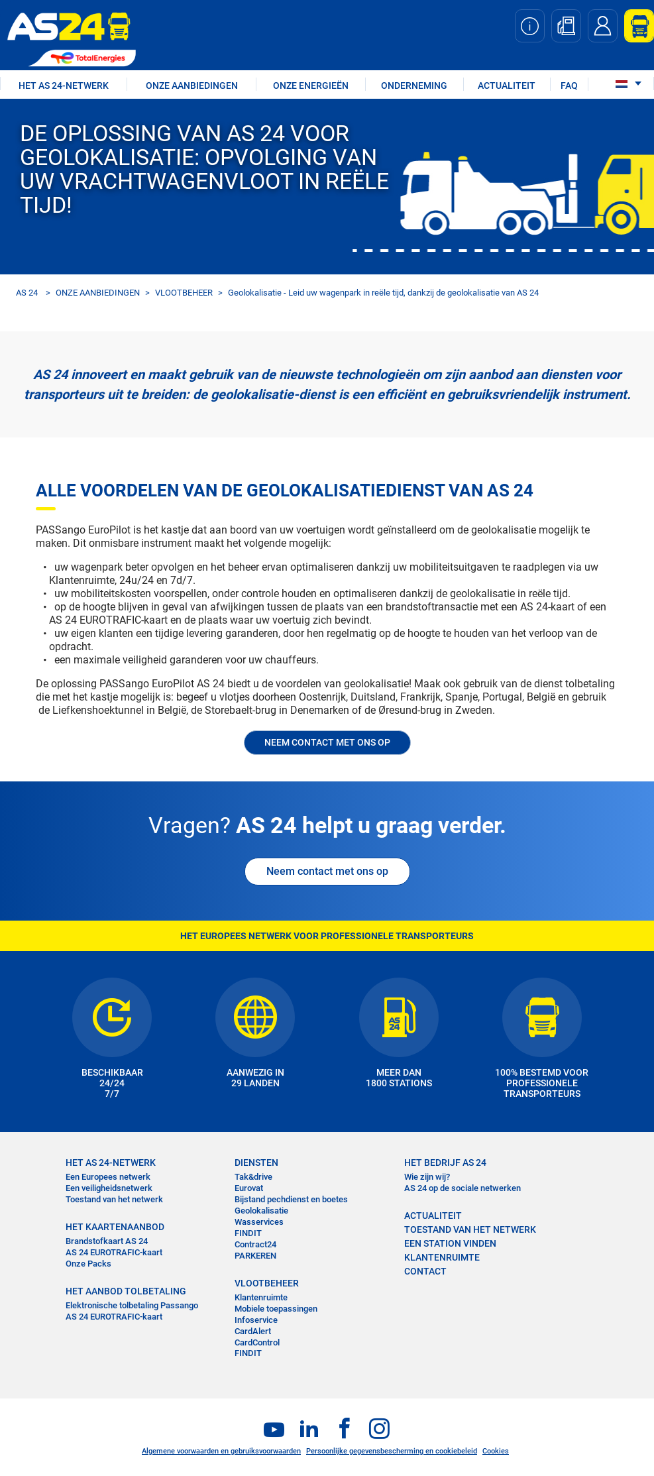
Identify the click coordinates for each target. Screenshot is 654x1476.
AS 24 (27, 293)
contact (425, 1271)
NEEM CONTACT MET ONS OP (327, 742)
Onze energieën (311, 85)
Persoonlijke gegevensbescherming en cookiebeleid (391, 1451)
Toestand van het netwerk (114, 1199)
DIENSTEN (256, 1162)
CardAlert (253, 1331)
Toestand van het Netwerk (470, 1229)
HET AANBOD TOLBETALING (126, 1291)
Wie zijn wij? (427, 1177)
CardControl (257, 1342)
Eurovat (249, 1188)
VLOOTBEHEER (184, 293)
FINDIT (248, 1233)
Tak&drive (253, 1177)
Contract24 (255, 1244)
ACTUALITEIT (506, 85)
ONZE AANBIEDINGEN (192, 85)
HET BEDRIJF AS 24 (445, 1162)
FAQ (569, 85)
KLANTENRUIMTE (442, 1257)
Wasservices (259, 1222)
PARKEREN (255, 1256)
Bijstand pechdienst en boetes (291, 1199)
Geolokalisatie (261, 1211)
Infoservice (256, 1320)
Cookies (495, 1451)
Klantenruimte (261, 1297)
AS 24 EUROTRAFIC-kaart (114, 1252)
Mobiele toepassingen (276, 1309)
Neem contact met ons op (327, 871)
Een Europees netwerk (108, 1177)
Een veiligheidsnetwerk (109, 1188)
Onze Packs (88, 1264)
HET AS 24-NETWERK (64, 85)
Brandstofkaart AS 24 (107, 1241)
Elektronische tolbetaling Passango (132, 1305)
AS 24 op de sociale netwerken (462, 1188)
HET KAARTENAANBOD (115, 1226)
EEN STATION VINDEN (450, 1243)
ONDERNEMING (414, 85)
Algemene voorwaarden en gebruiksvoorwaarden (221, 1451)
